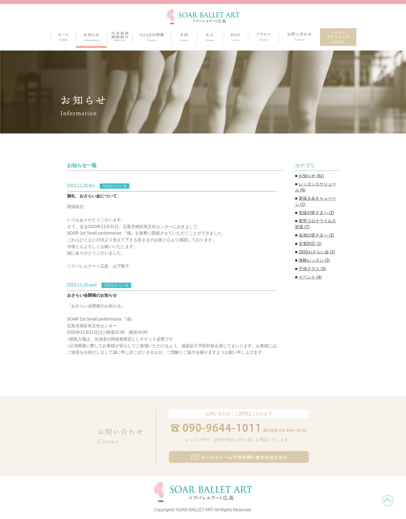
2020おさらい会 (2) (317, 252)
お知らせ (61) (311, 176)
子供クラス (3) (312, 269)
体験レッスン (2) (314, 260)
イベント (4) (310, 277)
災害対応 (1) (310, 243)
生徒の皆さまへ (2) (316, 212)
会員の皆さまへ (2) (316, 235)
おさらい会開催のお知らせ (92, 295)
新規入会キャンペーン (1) (315, 201)
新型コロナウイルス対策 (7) (315, 224)
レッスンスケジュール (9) (315, 187)
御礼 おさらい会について (92, 196)
